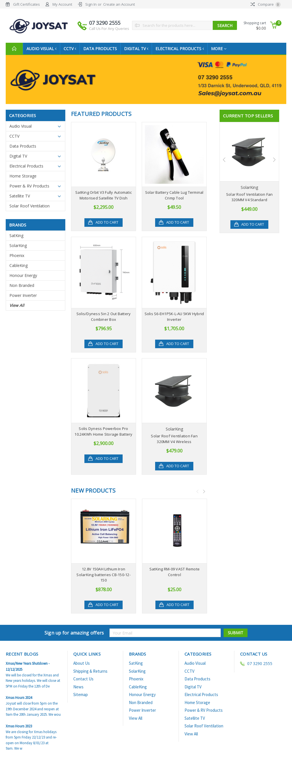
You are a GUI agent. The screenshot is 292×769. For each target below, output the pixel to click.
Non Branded (21, 285)
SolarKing (18, 245)
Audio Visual (42, 48)
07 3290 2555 (109, 25)
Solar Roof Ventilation (29, 206)
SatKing (16, 235)
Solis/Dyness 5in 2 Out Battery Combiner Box (103, 316)
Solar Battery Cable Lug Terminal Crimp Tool (174, 195)
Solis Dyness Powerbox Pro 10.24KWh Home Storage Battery (103, 431)
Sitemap (80, 700)
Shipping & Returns (90, 676)
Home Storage (22, 176)
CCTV (71, 48)
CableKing (18, 265)
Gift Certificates (26, 4)
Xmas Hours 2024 (19, 703)
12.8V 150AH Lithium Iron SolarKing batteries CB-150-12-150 (103, 574)
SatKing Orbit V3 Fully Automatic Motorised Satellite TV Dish (103, 195)
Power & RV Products (29, 186)
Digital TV (139, 48)
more (223, 48)
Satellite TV (19, 196)
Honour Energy (23, 275)
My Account (62, 4)
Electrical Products (183, 48)
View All (16, 305)
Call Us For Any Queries (109, 28)
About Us (81, 668)
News (78, 692)
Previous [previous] (197, 491)
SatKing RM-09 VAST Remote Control (174, 571)
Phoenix (16, 255)
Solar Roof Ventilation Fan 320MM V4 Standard (249, 197)
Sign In (91, 4)
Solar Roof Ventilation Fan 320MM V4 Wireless (174, 438)
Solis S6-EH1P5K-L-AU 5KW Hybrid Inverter (174, 316)
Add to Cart (107, 222)
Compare (265, 4)
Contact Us (83, 684)
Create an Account (119, 4)
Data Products (102, 48)
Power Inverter (23, 295)
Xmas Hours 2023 (19, 731)
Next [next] (204, 491)
